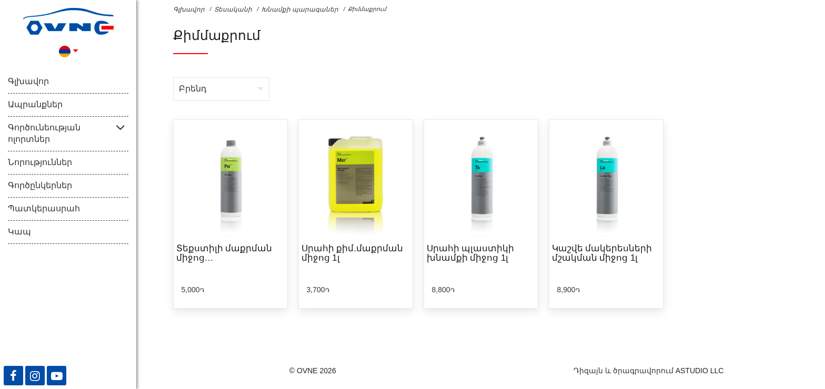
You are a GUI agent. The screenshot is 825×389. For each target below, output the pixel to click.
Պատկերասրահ (44, 208)
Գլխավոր (28, 81)
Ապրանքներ (35, 104)
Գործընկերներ (40, 185)
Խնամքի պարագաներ (299, 9)
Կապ (19, 231)
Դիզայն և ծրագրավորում (623, 370)
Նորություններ (40, 162)
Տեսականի (233, 9)
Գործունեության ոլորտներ (44, 133)
